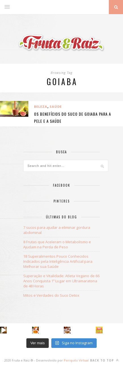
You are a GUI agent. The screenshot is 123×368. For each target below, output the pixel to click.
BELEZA (40, 106)
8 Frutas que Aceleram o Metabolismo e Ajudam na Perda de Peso (57, 244)
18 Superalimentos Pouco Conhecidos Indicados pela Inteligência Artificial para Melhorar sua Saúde (57, 261)
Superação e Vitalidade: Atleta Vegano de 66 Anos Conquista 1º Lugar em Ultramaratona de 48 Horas (61, 281)
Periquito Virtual (76, 360)
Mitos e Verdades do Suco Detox (51, 295)
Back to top (104, 360)
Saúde (56, 106)
